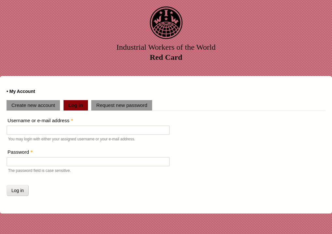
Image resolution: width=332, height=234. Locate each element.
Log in (78, 104)
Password (20, 152)
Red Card (166, 57)
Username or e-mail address (40, 120)
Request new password (122, 105)
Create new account (33, 105)
